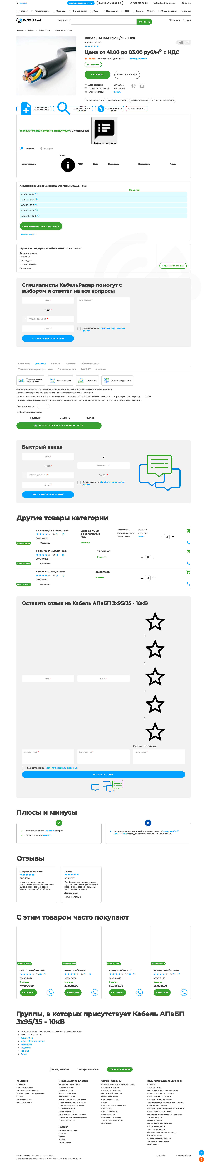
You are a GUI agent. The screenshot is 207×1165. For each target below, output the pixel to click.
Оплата (150, 11)
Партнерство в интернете (27, 1090)
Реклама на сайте (23, 1099)
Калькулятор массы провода (159, 1099)
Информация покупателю (73, 1081)
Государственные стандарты (159, 1138)
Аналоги (101, 369)
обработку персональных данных (60, 768)
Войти (188, 20)
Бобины (62, 1139)
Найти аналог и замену (111, 1117)
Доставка (40, 363)
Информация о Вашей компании (72, 1114)
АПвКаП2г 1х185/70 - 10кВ (166, 970)
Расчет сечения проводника (159, 1111)
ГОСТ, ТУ (86, 369)
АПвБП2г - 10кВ (28, 216)
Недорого (26, 1047)
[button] (24, 319)
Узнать (117, 92)
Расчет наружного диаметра (159, 1096)
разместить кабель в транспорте (59, 425)
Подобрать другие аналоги (41, 226)
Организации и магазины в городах (162, 1132)
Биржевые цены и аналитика (113, 1105)
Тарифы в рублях (66, 1090)
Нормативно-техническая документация (164, 1114)
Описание (24, 363)
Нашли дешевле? (138, 59)
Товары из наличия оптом (112, 1120)
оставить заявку (120, 1069)
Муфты (62, 1136)
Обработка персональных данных (73, 1117)
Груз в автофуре (108, 1114)
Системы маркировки (68, 1130)
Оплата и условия (66, 1087)
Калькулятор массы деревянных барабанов (165, 1108)
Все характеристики (95, 100)
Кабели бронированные (33, 1041)
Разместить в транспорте (163, 100)
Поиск (144, 22)
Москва (23, 3)
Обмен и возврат (90, 363)
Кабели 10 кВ (27, 1038)
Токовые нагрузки (154, 1117)
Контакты (186, 11)
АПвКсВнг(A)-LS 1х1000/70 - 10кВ (52, 530)
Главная (19, 31)
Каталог (63, 1127)
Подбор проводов (109, 1111)
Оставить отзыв (103, 774)
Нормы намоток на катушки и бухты (162, 1090)
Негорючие (26, 1044)
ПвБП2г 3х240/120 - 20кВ (32, 970)
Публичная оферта (67, 1108)
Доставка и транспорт (156, 1129)
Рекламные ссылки (67, 1096)
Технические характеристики (35, 369)
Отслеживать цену (109, 108)
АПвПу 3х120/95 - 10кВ (120, 970)
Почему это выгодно (67, 1120)
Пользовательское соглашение (72, 1102)
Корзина (176, 20)
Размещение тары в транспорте (160, 1093)
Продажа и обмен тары (111, 1090)
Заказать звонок (110, 3)
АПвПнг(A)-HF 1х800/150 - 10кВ (51, 551)
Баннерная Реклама (67, 1093)
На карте (46, 148)
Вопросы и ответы (24, 1102)
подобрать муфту (173, 266)
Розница (25, 1051)
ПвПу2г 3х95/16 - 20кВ (75, 970)
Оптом (24, 1054)
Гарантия (70, 363)
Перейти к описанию (117, 100)
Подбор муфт (107, 1108)
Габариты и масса (154, 1120)
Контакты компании (24, 1087)
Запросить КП (136, 109)
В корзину (97, 75)
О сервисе (20, 1084)
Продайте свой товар (110, 1087)
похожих (50, 831)
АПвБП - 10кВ (27, 194)
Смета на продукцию (110, 1099)
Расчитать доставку (139, 100)
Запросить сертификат (33, 108)
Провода (62, 1133)
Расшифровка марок (156, 1126)
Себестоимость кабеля (157, 1105)
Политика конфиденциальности (72, 1105)
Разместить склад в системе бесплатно (117, 1084)
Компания (22, 1081)
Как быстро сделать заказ (69, 1084)
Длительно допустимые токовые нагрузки (165, 1102)
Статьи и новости (154, 1135)
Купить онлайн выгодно (111, 1093)
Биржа (104, 1102)
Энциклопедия (65, 1142)
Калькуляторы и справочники (164, 1081)
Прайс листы (152, 1144)
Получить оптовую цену (48, 495)
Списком (27, 148)
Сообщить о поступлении (104, 131)
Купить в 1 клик (127, 75)
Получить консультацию (48, 338)
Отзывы (19, 1096)
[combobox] (48, 308)
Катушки (151, 1084)
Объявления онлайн (109, 1096)
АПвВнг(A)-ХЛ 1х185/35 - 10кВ (50, 572)
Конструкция (106, 1123)
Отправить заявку (80, 3)
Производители (67, 369)
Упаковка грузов (154, 1087)
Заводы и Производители (158, 1141)
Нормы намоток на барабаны (159, 1123)
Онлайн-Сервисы (111, 1081)
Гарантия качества (66, 1111)
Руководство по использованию (72, 1099)
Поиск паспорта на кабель (72, 108)
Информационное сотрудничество (31, 1093)
